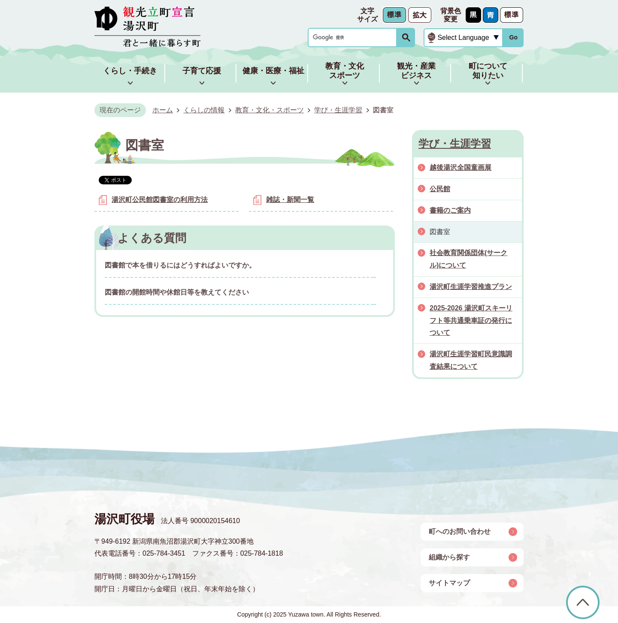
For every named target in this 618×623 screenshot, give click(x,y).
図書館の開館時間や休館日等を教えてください (177, 292)
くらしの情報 (203, 110)
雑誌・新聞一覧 (290, 199)
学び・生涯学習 (338, 110)
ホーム (162, 110)
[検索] (354, 37)
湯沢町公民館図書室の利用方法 (160, 199)
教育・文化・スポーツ (269, 110)
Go (513, 37)
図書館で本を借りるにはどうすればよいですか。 (180, 265)
